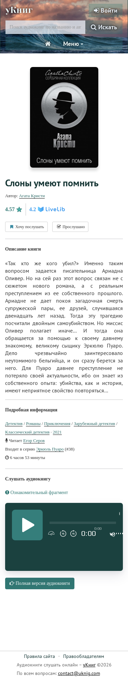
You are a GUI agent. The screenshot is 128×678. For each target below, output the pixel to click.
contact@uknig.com (79, 673)
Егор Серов (34, 440)
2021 (57, 432)
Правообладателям (83, 656)
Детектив (14, 423)
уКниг (18, 10)
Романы (33, 423)
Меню (73, 44)
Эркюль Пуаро (50, 449)
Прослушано (70, 226)
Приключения (57, 423)
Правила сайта (39, 656)
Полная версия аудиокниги (40, 583)
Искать (104, 27)
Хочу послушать (26, 226)
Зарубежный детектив (94, 423)
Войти (105, 10)
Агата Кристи (32, 195)
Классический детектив (27, 432)
